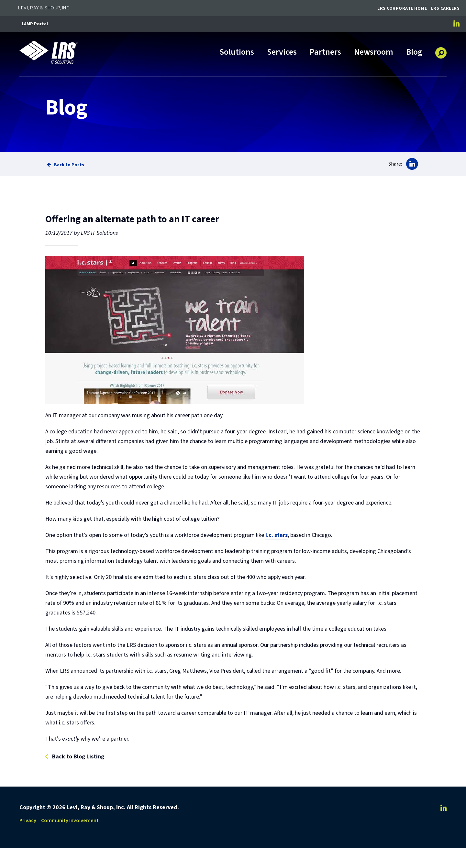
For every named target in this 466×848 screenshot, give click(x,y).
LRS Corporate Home (402, 8)
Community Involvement (70, 820)
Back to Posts (69, 165)
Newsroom (373, 52)
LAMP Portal (35, 24)
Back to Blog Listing (78, 757)
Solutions (236, 52)
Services (282, 52)
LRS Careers (445, 8)
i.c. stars (276, 535)
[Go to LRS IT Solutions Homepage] (48, 52)
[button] (441, 50)
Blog (414, 52)
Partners (325, 52)
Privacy (27, 820)
